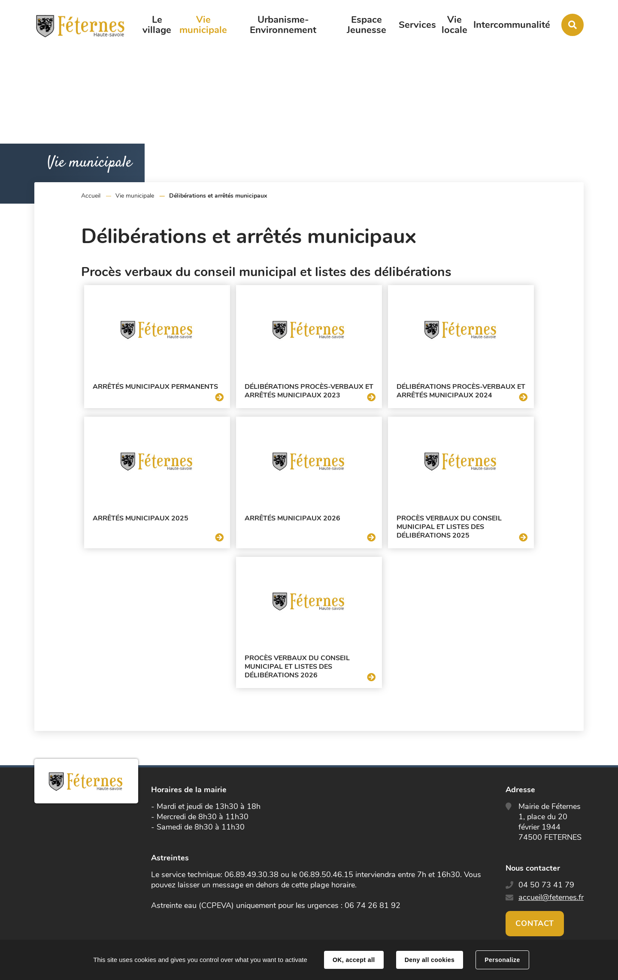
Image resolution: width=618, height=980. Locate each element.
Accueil (90, 196)
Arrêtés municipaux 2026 (292, 518)
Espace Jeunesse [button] (366, 24)
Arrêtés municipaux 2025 (140, 518)
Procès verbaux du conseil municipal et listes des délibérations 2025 (449, 527)
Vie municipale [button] (203, 24)
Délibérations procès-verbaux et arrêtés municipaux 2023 (309, 391)
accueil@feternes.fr (551, 897)
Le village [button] (156, 24)
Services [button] (417, 24)
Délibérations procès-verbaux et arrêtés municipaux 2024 (461, 391)
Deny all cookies (429, 959)
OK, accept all (354, 959)
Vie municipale (134, 196)
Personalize (502, 959)
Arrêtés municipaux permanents (155, 386)
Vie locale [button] (454, 24)
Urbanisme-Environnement (283, 24)
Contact (534, 923)
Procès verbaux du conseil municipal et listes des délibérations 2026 (297, 666)
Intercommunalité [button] (511, 24)
